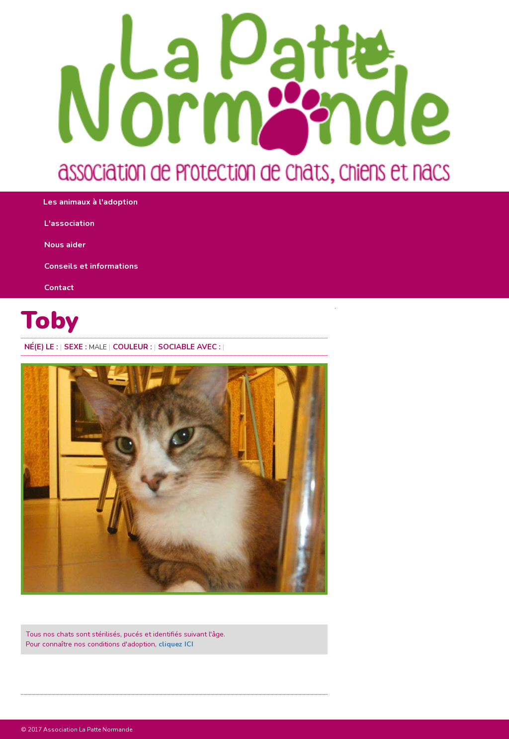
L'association (69, 223)
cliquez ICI (176, 644)
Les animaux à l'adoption (90, 202)
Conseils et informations (91, 266)
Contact (59, 287)
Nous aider (64, 244)
